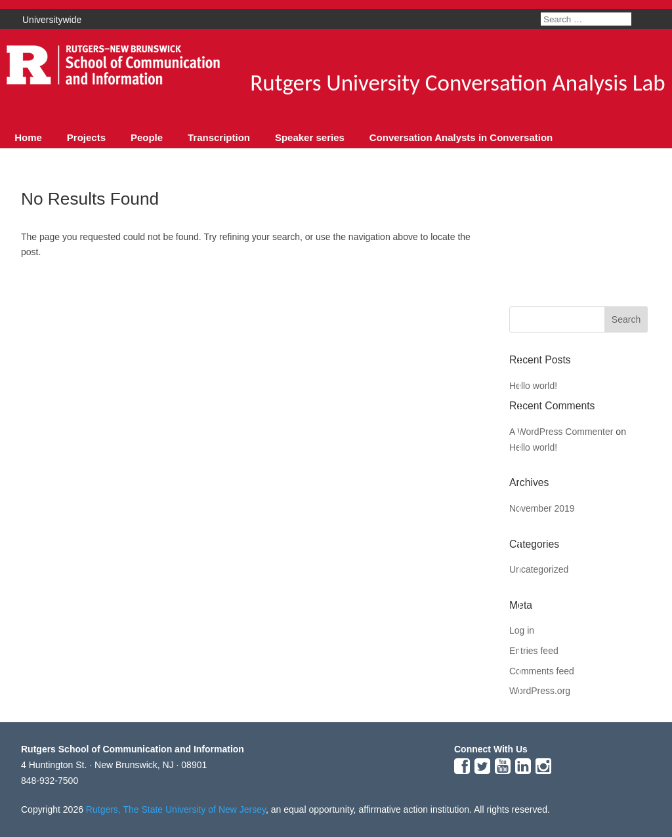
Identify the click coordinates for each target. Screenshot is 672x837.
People (147, 137)
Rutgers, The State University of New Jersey (176, 809)
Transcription (219, 137)
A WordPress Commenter (561, 431)
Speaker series (310, 137)
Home (28, 137)
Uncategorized (538, 569)
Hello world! (533, 385)
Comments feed (541, 671)
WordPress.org (539, 690)
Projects (86, 137)
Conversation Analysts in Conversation (461, 137)
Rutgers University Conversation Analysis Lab (457, 82)
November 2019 (542, 508)
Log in (521, 630)
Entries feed (533, 650)
